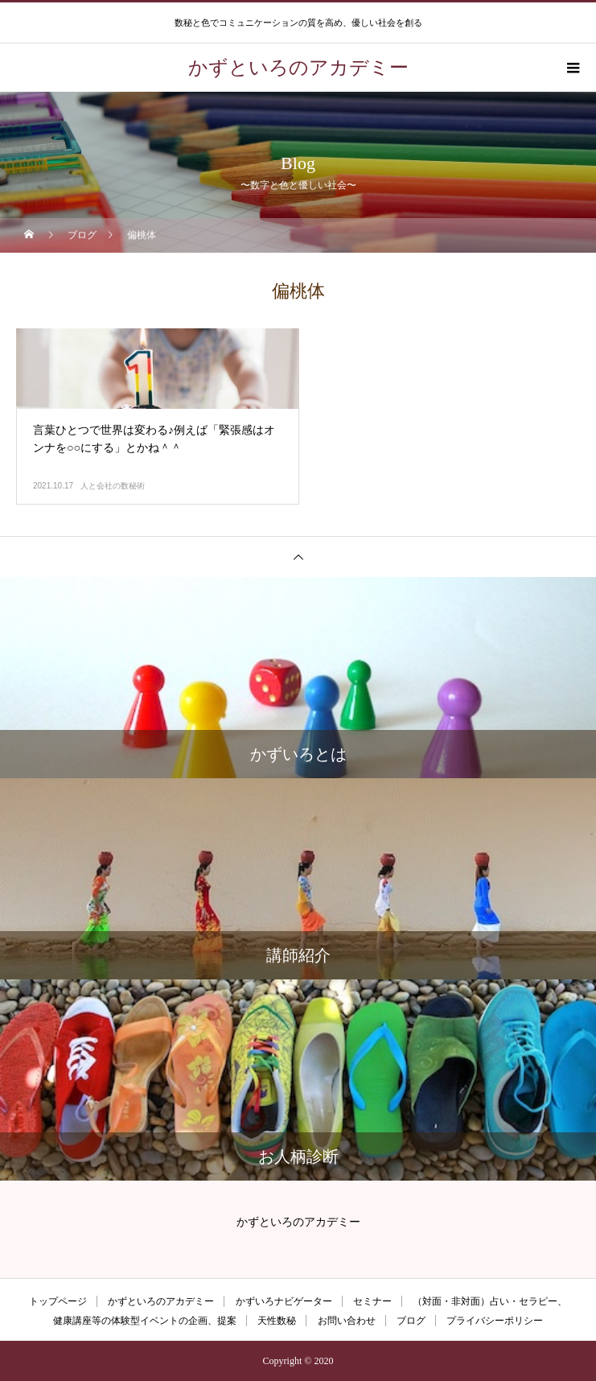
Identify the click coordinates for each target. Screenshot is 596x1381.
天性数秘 (276, 1320)
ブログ (411, 1320)
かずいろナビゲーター (284, 1301)
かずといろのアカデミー (161, 1301)
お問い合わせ (347, 1320)
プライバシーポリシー (494, 1320)
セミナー (372, 1301)
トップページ (58, 1301)
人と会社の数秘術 (112, 485)
